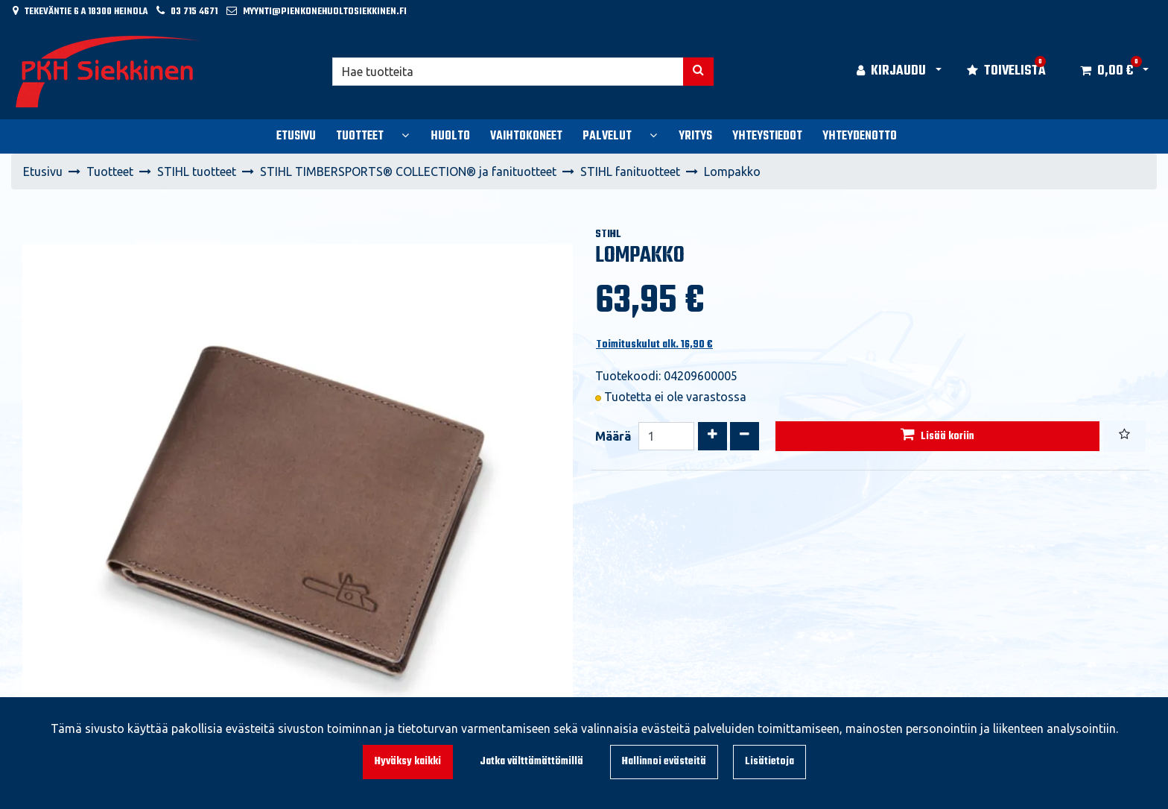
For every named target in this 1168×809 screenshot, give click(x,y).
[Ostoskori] (1106, 71)
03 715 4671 (194, 11)
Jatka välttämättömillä (531, 761)
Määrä (613, 436)
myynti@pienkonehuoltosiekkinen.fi (325, 11)
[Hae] (508, 71)
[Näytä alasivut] (405, 135)
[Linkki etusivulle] (109, 71)
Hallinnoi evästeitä (664, 761)
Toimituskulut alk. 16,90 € (654, 344)
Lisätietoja (769, 761)
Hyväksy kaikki (408, 761)
